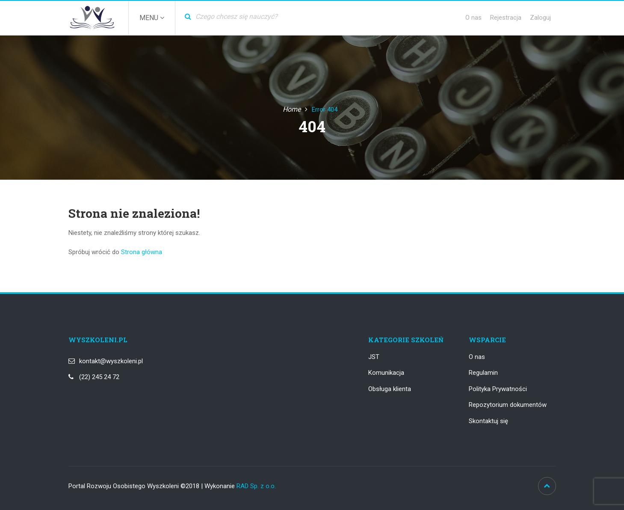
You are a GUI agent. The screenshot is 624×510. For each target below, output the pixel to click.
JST (373, 357)
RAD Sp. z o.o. (256, 486)
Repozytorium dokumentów (508, 405)
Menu (151, 18)
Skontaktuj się (488, 421)
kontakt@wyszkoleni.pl (111, 361)
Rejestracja (505, 17)
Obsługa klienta (389, 389)
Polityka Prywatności (498, 389)
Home (292, 109)
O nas (473, 17)
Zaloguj (540, 17)
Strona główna (141, 252)
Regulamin (483, 373)
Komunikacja (386, 373)
